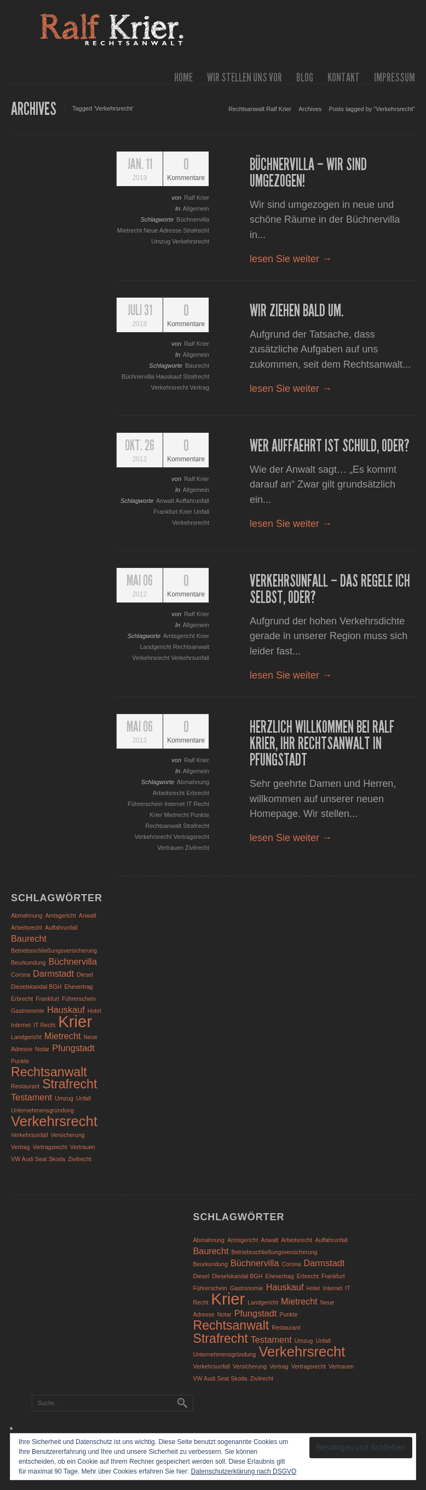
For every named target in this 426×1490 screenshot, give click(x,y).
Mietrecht (130, 230)
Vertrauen (171, 847)
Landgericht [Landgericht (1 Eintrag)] (26, 1037)
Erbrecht (197, 793)
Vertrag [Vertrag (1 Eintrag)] (20, 1147)
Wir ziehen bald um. (297, 311)
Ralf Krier (196, 197)
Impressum (394, 77)
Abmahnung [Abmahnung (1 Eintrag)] (26, 915)
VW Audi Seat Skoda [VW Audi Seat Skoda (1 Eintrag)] (38, 1159)
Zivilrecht (197, 847)
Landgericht (156, 646)
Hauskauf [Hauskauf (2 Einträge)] (66, 1009)
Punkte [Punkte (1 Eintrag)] (20, 1061)
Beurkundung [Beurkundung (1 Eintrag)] (28, 962)
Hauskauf (169, 376)
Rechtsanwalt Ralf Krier (259, 109)
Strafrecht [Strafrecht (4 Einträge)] (69, 1084)
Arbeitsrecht (170, 793)
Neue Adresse (163, 230)
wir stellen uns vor (244, 77)
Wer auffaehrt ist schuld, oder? (330, 446)
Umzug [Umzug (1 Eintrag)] (64, 1098)
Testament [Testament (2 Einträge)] (31, 1097)
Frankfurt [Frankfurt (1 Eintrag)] (47, 998)
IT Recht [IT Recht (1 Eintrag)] (44, 1025)
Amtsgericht (180, 636)
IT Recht (198, 804)
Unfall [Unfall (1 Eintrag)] (83, 1098)
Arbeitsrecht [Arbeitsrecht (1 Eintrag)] (26, 927)
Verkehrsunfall (190, 657)
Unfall (201, 511)
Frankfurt (167, 511)
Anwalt (165, 500)
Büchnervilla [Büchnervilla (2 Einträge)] (72, 961)
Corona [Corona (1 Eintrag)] (20, 974)
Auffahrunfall (192, 500)
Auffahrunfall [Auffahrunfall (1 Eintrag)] (61, 927)
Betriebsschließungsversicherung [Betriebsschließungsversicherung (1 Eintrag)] (54, 950)
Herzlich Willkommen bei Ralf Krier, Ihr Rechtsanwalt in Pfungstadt (322, 743)
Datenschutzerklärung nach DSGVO (244, 1471)
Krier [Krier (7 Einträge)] (75, 1021)
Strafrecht (196, 230)
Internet (175, 804)
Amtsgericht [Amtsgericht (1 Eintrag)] (60, 915)
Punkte (200, 814)
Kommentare (186, 169)
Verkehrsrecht (190, 241)
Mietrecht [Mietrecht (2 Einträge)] (62, 1036)
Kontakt (343, 77)
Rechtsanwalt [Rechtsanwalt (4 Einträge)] (49, 1072)
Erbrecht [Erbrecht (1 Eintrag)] (22, 998)
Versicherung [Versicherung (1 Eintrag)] (68, 1135)
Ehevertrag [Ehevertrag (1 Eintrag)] (78, 986)
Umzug (161, 241)
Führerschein (146, 804)
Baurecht (197, 365)
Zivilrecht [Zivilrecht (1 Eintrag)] (79, 1159)
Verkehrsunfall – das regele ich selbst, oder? (330, 589)
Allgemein (196, 208)
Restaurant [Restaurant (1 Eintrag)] (25, 1086)
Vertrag (199, 387)
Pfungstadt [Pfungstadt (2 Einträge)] (73, 1048)
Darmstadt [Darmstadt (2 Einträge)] (53, 973)
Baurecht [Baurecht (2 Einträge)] (29, 938)
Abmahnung (193, 782)
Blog (304, 77)
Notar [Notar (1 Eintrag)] (42, 1049)
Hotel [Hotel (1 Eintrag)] (94, 1010)
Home (183, 77)
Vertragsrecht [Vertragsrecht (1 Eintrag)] (49, 1147)
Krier (187, 511)
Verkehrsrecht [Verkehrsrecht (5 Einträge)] (54, 1121)
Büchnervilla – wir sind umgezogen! (308, 173)
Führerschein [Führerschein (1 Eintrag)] (79, 998)
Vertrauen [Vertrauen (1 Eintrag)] (82, 1147)
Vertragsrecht (191, 836)
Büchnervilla (192, 219)
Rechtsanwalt (191, 646)
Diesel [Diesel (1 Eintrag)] (85, 974)
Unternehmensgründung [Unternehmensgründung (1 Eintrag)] (42, 1110)
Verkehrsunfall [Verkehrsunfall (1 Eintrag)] (29, 1135)
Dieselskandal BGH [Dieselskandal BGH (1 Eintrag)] (36, 986)
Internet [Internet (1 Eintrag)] (21, 1025)
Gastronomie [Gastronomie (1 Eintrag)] (27, 1010)
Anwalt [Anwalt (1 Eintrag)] (87, 915)
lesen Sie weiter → (291, 258)
